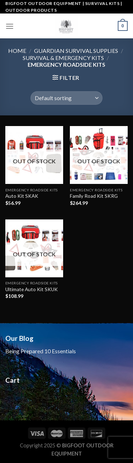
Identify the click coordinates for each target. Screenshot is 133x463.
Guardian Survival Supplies (76, 50)
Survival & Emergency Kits (63, 57)
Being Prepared (24, 351)
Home (17, 50)
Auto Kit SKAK (21, 196)
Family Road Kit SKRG (94, 196)
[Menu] (9, 26)
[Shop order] (66, 98)
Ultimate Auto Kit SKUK (31, 289)
